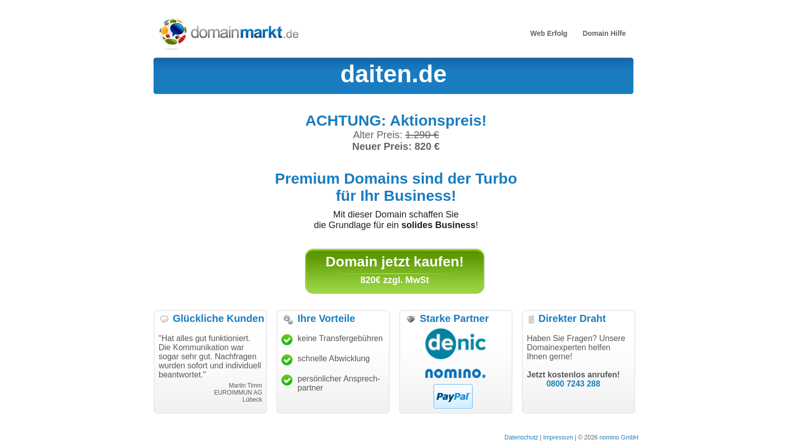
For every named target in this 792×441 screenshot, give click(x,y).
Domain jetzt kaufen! (395, 261)
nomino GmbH (619, 437)
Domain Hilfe (604, 33)
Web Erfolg (549, 33)
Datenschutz (521, 437)
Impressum (558, 437)
